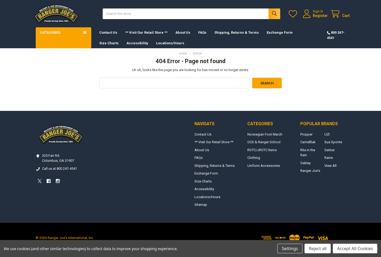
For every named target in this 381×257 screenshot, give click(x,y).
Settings (290, 248)
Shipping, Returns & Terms (236, 37)
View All (330, 170)
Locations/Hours (170, 47)
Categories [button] (50, 37)
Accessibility (137, 47)
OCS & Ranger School (263, 147)
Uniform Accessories (263, 170)
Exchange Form (280, 37)
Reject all (317, 248)
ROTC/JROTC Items (262, 154)
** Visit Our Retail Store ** (146, 37)
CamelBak (308, 147)
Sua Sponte (333, 147)
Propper (306, 139)
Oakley (305, 167)
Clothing (253, 162)
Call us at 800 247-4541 (59, 173)
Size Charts (109, 47)
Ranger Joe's (310, 175)
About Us (182, 37)
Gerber (329, 154)
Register (315, 18)
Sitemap (200, 209)
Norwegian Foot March (264, 139)
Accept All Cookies (355, 248)
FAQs (202, 37)
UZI (327, 139)
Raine (328, 162)
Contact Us (108, 37)
